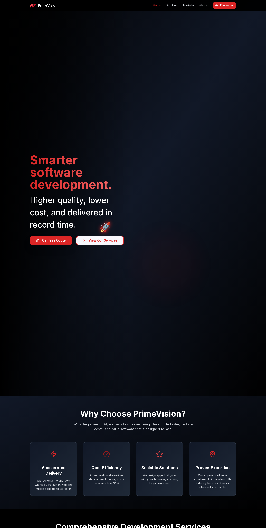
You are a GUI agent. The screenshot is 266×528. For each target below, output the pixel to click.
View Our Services (104, 240)
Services (171, 5)
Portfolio (188, 5)
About (203, 5)
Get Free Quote (224, 5)
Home (157, 5)
